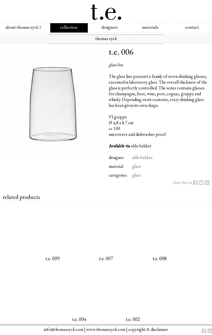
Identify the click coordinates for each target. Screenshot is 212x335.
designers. (109, 27)
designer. (116, 157)
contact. (192, 27)
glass (136, 166)
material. (116, 166)
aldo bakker (141, 146)
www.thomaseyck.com (105, 329)
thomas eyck (106, 38)
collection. (69, 27)
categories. (118, 175)
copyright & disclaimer (148, 329)
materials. (150, 27)
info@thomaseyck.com (63, 329)
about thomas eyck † (23, 27)
